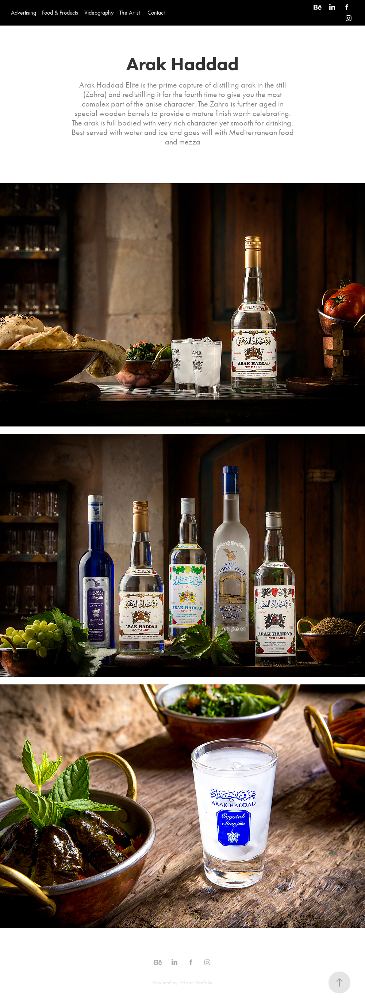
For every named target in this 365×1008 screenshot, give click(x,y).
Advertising (23, 12)
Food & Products (60, 12)
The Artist (129, 12)
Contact (156, 12)
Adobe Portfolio (196, 982)
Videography (99, 12)
